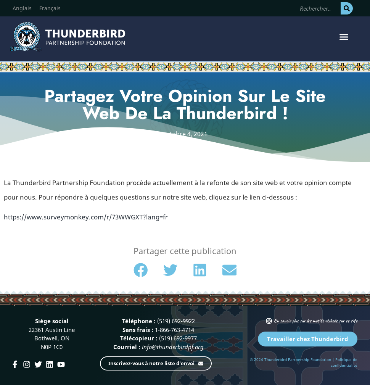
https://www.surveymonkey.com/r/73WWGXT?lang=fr (86, 217)
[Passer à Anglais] (22, 8)
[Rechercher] (347, 8)
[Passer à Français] (49, 8)
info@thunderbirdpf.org (173, 347)
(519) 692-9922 (176, 321)
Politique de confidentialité (344, 362)
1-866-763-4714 (174, 329)
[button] (344, 37)
